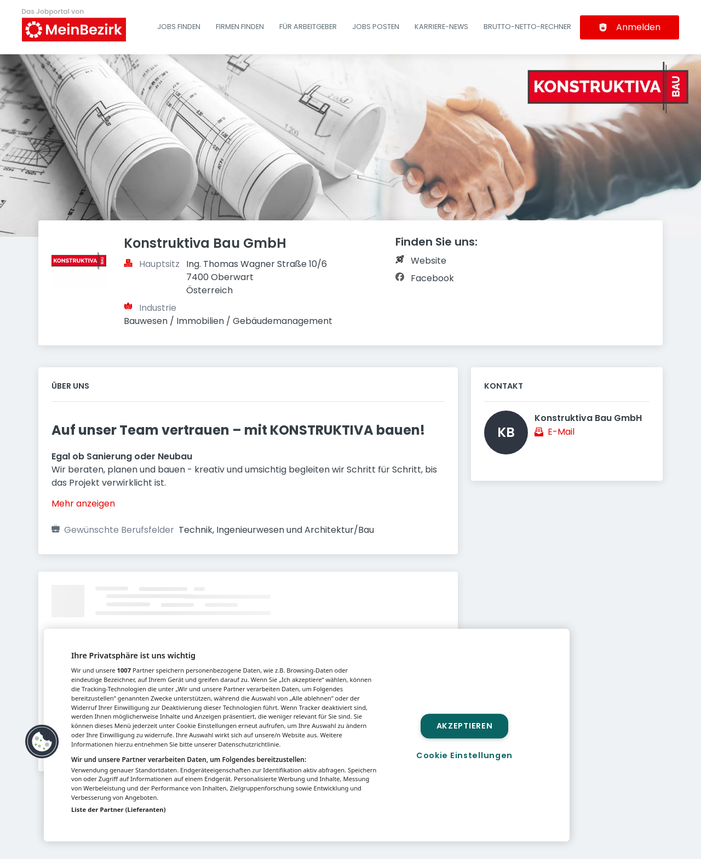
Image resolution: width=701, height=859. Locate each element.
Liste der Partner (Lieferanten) (118, 809)
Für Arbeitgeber (308, 26)
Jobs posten (375, 26)
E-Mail (561, 431)
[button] (42, 741)
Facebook (432, 278)
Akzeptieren (464, 725)
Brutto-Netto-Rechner (527, 26)
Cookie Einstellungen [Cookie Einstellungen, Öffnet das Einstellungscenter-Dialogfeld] (464, 755)
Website (428, 260)
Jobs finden (178, 26)
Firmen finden (240, 26)
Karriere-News (441, 26)
